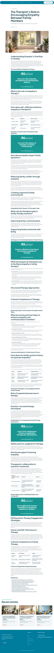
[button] (16, 2)
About (28, 637)
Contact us (30, 2)
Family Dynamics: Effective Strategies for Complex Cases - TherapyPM (24, 591)
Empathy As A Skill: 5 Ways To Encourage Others (20, 587)
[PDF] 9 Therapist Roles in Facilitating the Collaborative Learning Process (24, 585)
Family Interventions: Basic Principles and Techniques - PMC (22, 582)
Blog (27, 2)
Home (28, 635)
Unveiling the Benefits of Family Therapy (19, 590)
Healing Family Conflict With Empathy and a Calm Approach (22, 579)
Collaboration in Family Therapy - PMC (18, 586)
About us (12, 2)
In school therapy (30, 640)
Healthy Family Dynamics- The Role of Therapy (20, 583)
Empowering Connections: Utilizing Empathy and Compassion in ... (23, 581)
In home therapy (30, 638)
